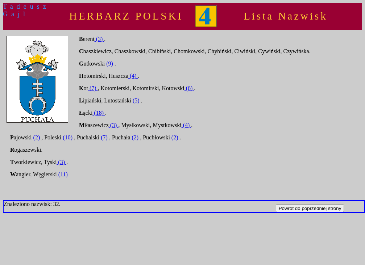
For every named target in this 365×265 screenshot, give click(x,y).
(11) (62, 174)
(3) (99, 39)
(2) (37, 137)
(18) (98, 113)
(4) (133, 76)
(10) (67, 137)
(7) (93, 88)
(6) (189, 88)
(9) (110, 63)
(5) (136, 100)
